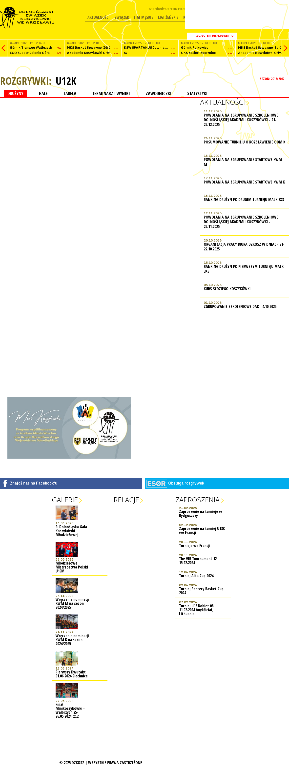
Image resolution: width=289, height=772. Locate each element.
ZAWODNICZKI (158, 93)
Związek (122, 17)
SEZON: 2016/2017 (272, 78)
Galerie (65, 499)
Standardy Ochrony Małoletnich (172, 8)
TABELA (69, 93)
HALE (43, 93)
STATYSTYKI (197, 93)
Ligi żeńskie (168, 17)
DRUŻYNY (15, 93)
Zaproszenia (197, 499)
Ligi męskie (143, 17)
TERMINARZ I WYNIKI (111, 93)
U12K (66, 80)
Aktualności (98, 17)
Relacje (126, 499)
